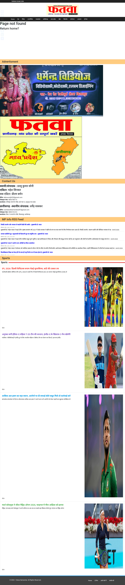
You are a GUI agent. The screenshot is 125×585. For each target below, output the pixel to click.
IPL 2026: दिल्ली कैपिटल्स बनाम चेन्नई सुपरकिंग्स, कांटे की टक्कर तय (30, 268)
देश (18, 19)
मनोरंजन (72, 19)
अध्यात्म (79, 19)
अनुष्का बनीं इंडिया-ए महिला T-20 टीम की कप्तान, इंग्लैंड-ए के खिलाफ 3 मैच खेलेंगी (36, 334)
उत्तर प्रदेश (53, 19)
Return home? (9, 28)
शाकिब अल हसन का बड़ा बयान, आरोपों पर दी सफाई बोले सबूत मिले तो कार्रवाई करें (36, 396)
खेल (60, 19)
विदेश (23, 19)
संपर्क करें (111, 580)
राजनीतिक (30, 19)
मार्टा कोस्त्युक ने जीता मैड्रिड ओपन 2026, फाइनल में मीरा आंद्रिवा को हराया (32, 505)
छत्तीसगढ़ (45, 19)
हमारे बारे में (103, 580)
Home (13, 19)
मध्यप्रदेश (38, 19)
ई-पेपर (85, 19)
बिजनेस (65, 19)
